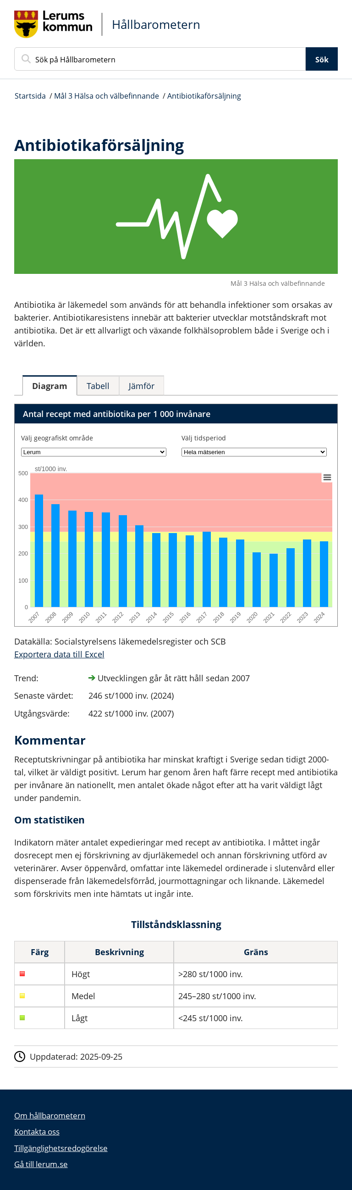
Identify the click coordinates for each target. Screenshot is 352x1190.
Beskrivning (119, 951)
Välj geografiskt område (57, 438)
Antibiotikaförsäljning (204, 96)
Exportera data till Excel (59, 654)
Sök (322, 60)
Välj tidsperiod (204, 438)
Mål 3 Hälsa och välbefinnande (106, 96)
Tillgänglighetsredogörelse (61, 1148)
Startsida (30, 96)
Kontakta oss (37, 1131)
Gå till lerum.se (41, 1164)
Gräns (256, 951)
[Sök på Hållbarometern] (160, 59)
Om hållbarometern (49, 1115)
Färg (40, 951)
